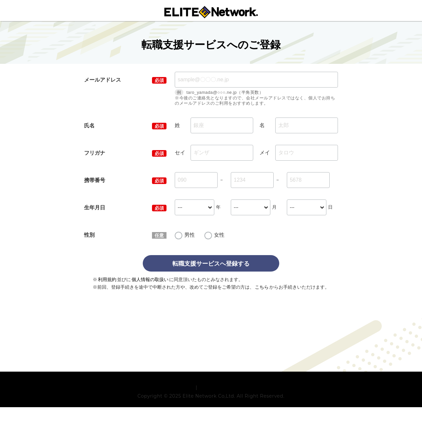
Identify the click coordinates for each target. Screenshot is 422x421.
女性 (219, 235)
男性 (189, 235)
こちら (262, 287)
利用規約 (107, 279)
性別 (89, 235)
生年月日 (94, 207)
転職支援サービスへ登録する (211, 263)
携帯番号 (94, 180)
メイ (264, 152)
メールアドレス (102, 80)
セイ (180, 152)
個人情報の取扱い (150, 279)
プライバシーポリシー (223, 401)
